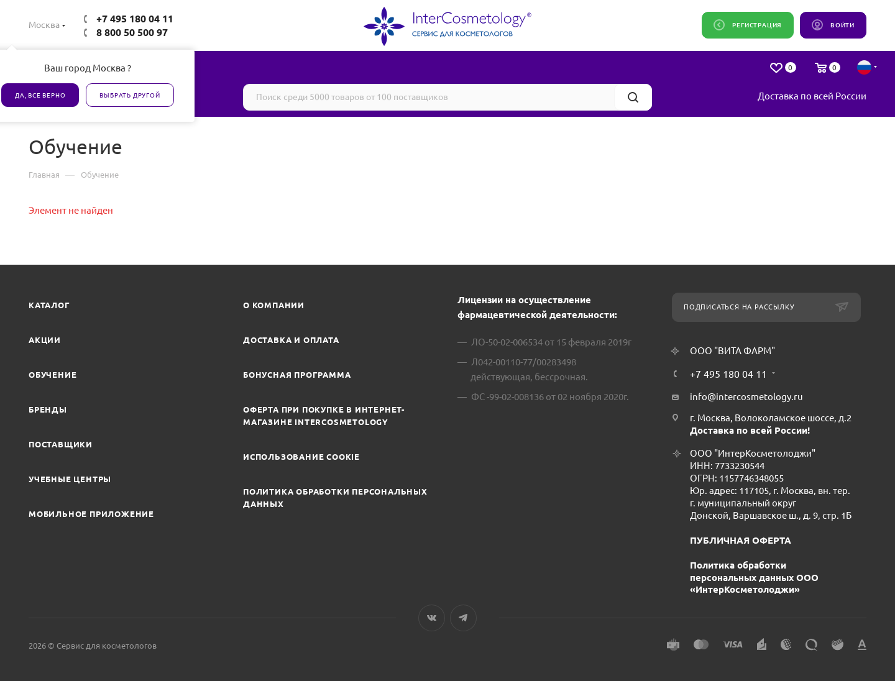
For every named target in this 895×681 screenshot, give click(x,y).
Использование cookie (301, 456)
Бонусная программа (297, 374)
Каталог (49, 305)
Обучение (52, 374)
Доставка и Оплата (291, 340)
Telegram (463, 618)
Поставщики (61, 444)
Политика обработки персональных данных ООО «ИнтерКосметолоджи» (754, 577)
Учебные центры (70, 479)
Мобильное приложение (91, 514)
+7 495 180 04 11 (134, 18)
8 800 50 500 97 (132, 32)
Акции (45, 340)
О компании (274, 305)
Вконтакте (431, 618)
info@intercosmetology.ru (746, 396)
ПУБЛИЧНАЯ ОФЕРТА (740, 540)
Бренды (48, 409)
